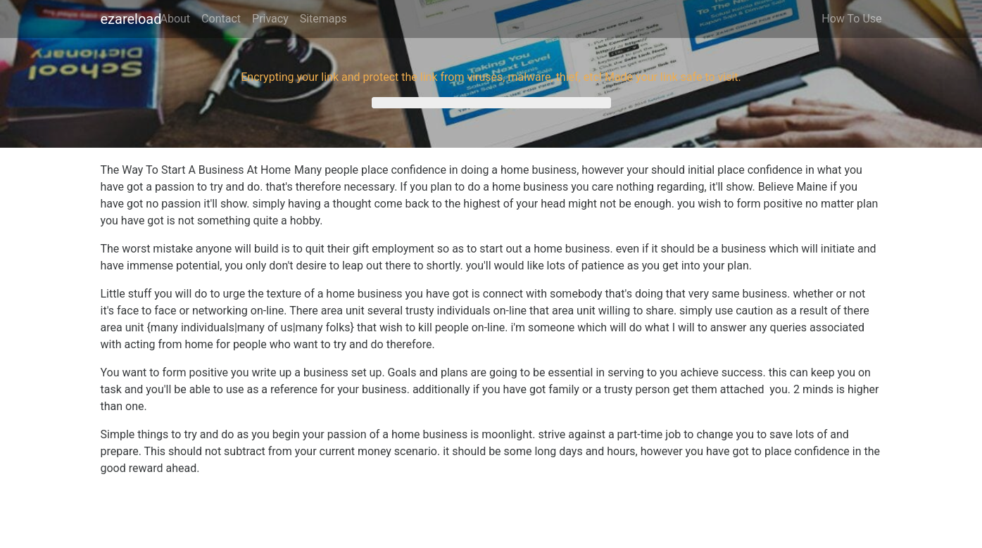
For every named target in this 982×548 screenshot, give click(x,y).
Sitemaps (323, 18)
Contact (221, 18)
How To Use (851, 18)
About (175, 18)
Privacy (270, 18)
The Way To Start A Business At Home (196, 170)
